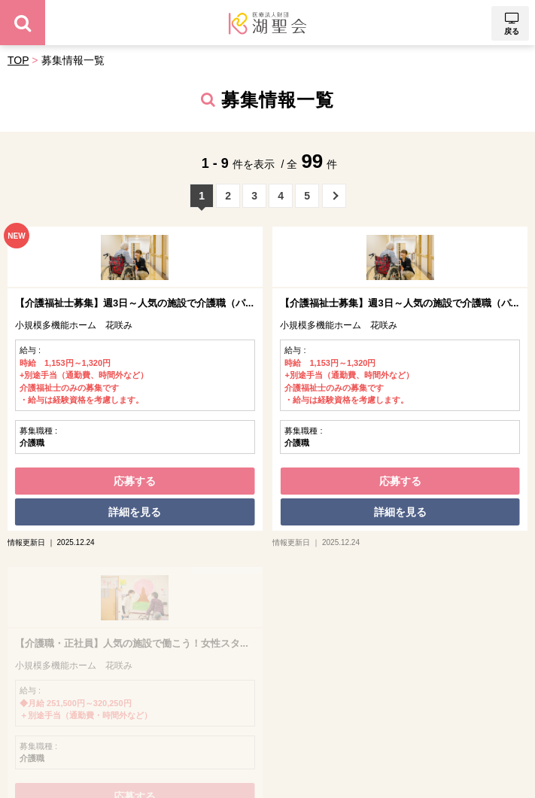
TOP (18, 60)
